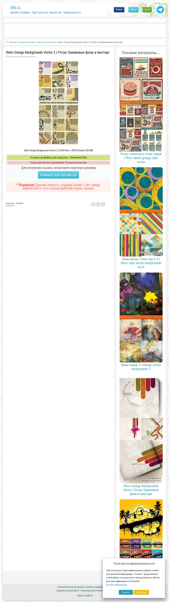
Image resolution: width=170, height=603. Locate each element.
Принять (126, 592)
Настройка (141, 592)
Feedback (88, 595)
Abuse (80, 595)
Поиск (119, 9)
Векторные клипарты (19, 56)
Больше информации (116, 584)
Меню (133, 9)
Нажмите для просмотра (58, 175)
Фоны (33, 56)
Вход (147, 9)
